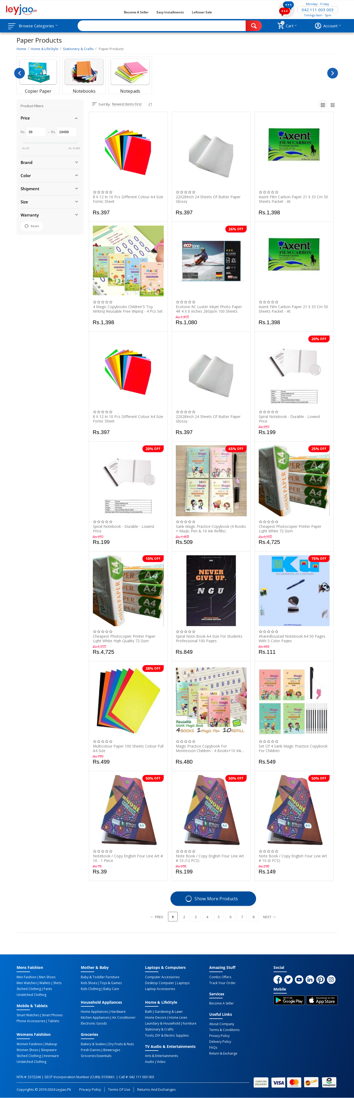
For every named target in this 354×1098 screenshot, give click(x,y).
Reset (32, 226)
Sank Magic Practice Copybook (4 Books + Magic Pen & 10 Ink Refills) (211, 528)
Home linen (178, 1017)
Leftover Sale (202, 12)
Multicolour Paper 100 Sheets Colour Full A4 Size (128, 748)
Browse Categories (37, 26)
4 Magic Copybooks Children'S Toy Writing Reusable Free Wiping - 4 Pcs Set (128, 309)
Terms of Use (119, 1089)
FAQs (213, 1047)
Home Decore (155, 1017)
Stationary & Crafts (159, 1029)
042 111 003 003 (318, 9)
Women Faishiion (30, 1044)
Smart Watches (28, 1015)
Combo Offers (220, 977)
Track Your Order (222, 983)
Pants (48, 989)
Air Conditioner (123, 1017)
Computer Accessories (162, 977)
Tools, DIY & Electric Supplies (167, 1035)
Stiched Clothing (29, 989)
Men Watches (27, 983)
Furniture (189, 1023)
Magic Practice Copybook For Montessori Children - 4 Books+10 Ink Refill (208, 748)
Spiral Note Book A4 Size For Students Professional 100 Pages (209, 638)
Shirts (57, 983)
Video (161, 1061)
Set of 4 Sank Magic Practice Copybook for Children (293, 748)
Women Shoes (27, 1050)
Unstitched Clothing (31, 994)
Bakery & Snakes (93, 1044)
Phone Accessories (31, 1021)
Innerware (51, 1056)
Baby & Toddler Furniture (100, 977)
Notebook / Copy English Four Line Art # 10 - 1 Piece (128, 858)
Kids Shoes (89, 983)
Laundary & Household (162, 1023)
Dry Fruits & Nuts (121, 1044)
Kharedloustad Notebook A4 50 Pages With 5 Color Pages (292, 638)
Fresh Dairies (91, 1050)
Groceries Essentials (96, 1056)
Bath (148, 1011)
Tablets (53, 1021)
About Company (221, 1024)
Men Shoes (47, 977)
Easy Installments (170, 12)
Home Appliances (94, 1011)
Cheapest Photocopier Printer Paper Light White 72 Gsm (290, 528)
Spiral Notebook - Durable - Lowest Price (289, 418)
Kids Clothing (91, 989)
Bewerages (111, 1050)
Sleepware (49, 1050)
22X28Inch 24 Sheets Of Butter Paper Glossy (208, 199)
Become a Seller (136, 12)
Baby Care (111, 989)
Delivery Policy (220, 1041)
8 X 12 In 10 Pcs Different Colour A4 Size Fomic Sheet (128, 199)
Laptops (183, 983)
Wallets (44, 983)
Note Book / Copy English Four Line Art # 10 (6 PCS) (293, 858)
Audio (149, 1061)
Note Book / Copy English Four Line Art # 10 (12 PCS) (210, 858)
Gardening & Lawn (168, 1011)
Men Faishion (26, 977)
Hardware (118, 1011)
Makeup (51, 1044)
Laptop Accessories (160, 989)
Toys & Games (111, 983)
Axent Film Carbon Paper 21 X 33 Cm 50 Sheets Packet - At (293, 199)
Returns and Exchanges (156, 1089)
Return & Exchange (223, 1053)
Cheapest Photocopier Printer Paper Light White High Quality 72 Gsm (124, 638)
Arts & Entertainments (161, 1056)
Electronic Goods (94, 1023)
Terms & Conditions (224, 1030)
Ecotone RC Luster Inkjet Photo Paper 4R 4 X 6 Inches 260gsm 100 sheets (209, 309)
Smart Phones (52, 1015)
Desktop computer (159, 983)
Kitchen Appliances (95, 1017)
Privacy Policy (219, 1035)
